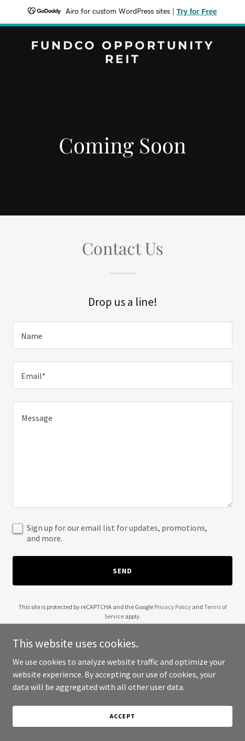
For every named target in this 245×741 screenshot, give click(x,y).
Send (122, 570)
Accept (122, 716)
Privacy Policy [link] (172, 607)
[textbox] (122, 335)
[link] (122, 60)
